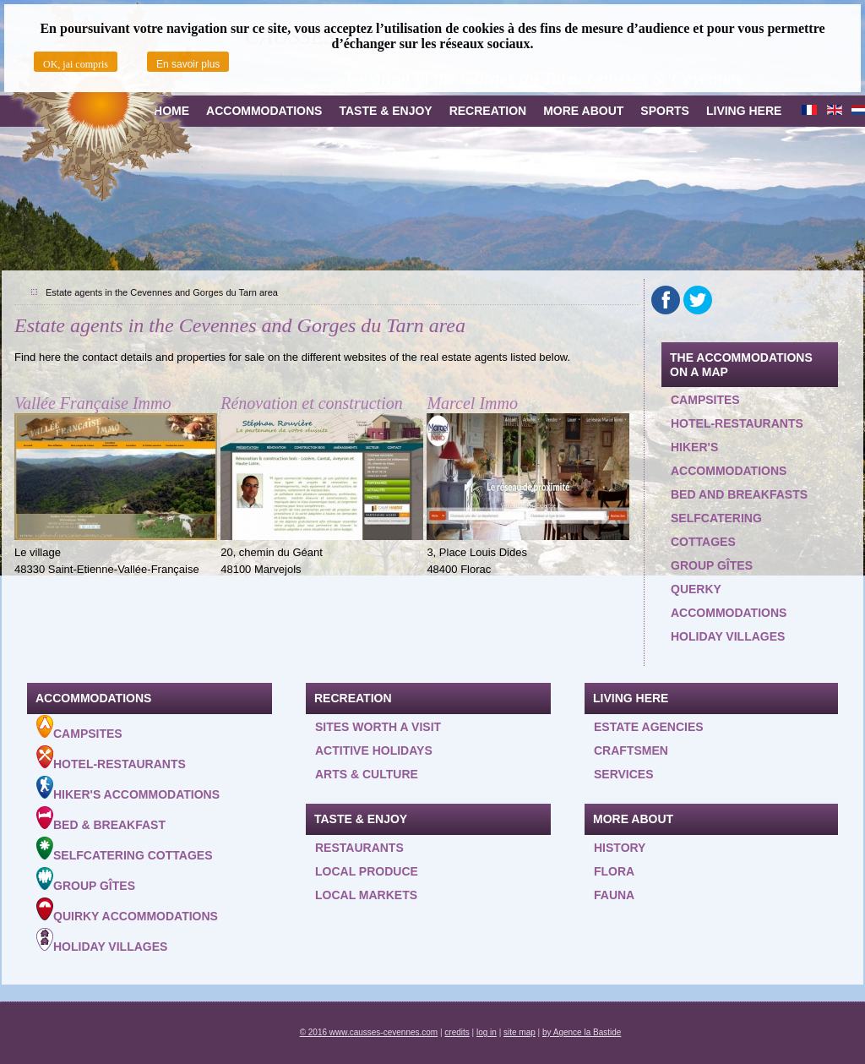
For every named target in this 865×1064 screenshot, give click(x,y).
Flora (614, 871)
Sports (664, 110)
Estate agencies (649, 727)
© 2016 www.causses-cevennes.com (369, 1032)
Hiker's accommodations (728, 458)
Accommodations (264, 110)
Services (624, 774)
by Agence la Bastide (581, 1032)
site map (519, 1032)
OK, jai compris (75, 64)
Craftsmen (631, 750)
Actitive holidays (373, 750)
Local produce (366, 871)
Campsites (705, 400)
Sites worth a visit (378, 727)
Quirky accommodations (127, 910)
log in (486, 1032)
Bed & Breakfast (101, 819)
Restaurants (359, 847)
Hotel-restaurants (737, 423)
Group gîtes (712, 565)
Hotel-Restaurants (111, 758)
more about (583, 110)
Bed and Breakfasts (739, 494)
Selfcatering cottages (716, 529)
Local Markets (366, 895)
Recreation (488, 110)
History (619, 847)
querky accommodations (728, 600)
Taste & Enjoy (385, 110)
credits (456, 1032)
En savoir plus (188, 64)
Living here (743, 110)
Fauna (614, 895)
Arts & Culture (366, 774)
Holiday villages (728, 636)
